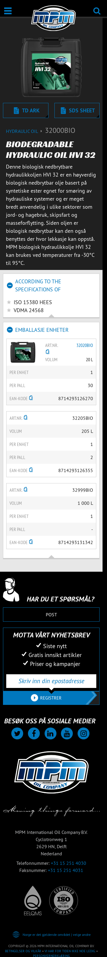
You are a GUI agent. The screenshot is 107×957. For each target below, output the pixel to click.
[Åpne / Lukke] (8, 11)
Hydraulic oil (25, 131)
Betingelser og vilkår (23, 951)
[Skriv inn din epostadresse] (51, 681)
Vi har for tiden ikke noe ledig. (70, 951)
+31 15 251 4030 (68, 863)
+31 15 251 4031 (65, 870)
